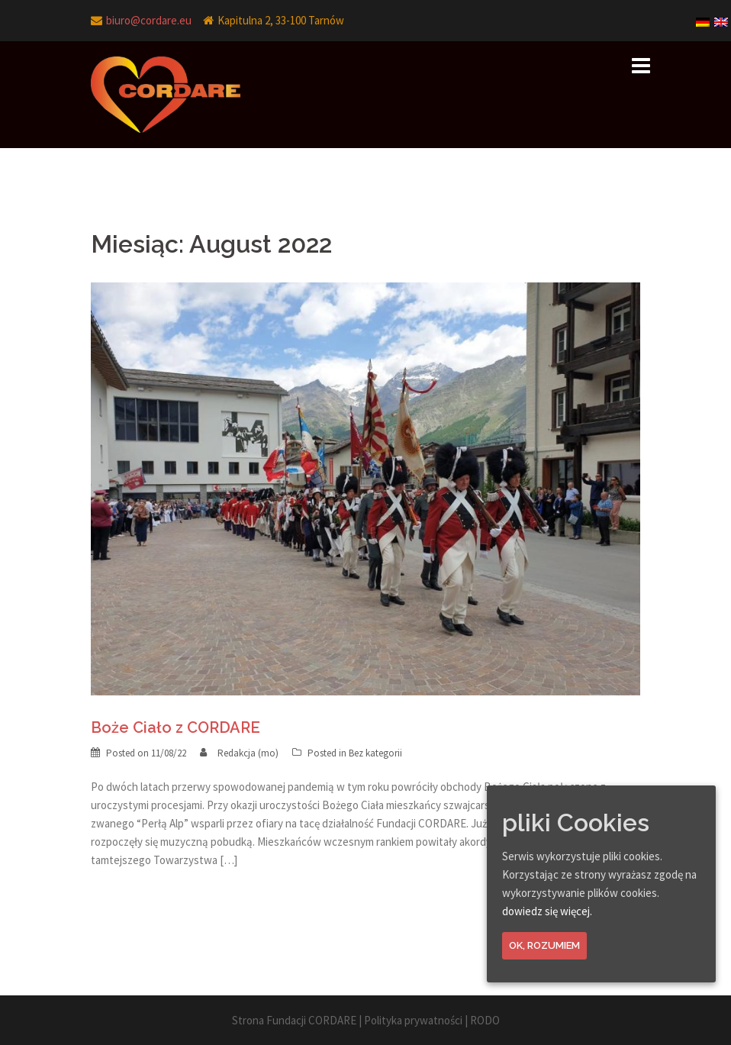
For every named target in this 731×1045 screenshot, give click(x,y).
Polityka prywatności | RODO (432, 1020)
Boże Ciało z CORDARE (175, 727)
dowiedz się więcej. (547, 911)
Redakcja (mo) (248, 753)
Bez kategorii (375, 753)
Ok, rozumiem (544, 945)
